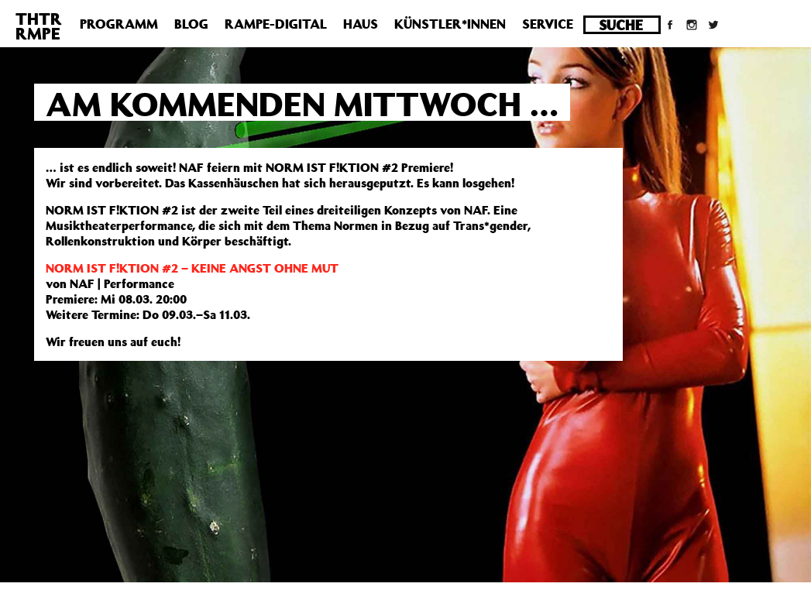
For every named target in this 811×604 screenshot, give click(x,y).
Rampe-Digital (276, 24)
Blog (191, 24)
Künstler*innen (450, 24)
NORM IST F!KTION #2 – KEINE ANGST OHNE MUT (192, 268)
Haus (360, 24)
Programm (119, 24)
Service (547, 24)
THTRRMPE (38, 26)
